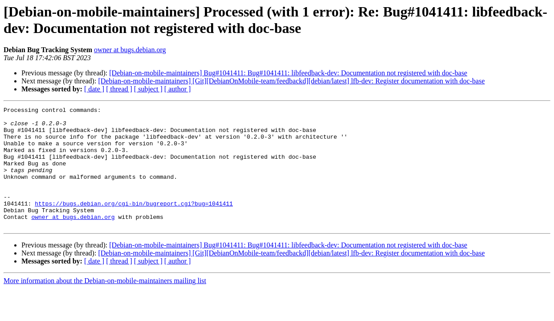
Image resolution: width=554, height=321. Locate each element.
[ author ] (177, 89)
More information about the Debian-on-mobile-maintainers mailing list (105, 305)
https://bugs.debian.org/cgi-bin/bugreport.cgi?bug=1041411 (134, 223)
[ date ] (94, 89)
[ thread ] (119, 89)
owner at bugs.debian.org (130, 50)
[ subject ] (148, 89)
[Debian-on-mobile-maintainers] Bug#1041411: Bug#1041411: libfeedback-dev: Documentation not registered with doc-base (288, 73)
